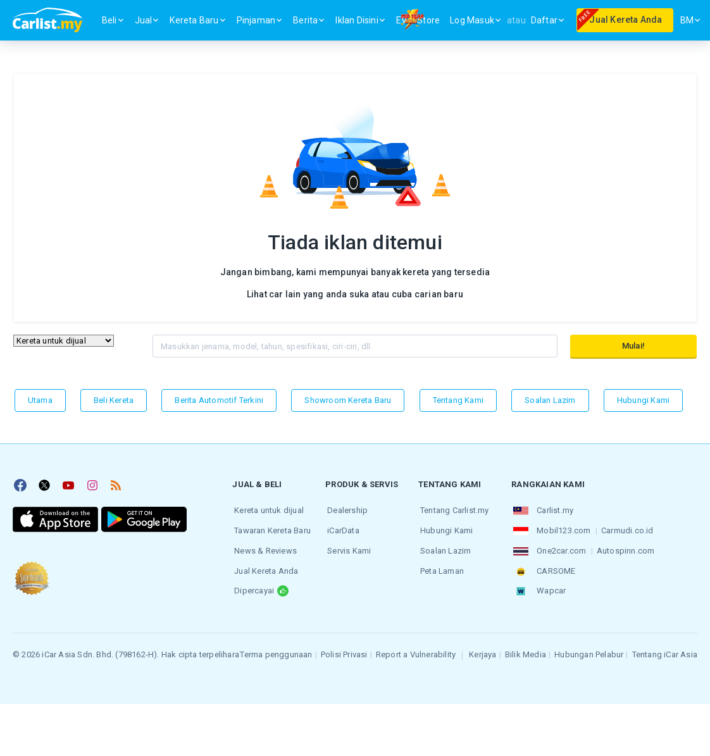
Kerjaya (482, 649)
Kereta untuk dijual (267, 509)
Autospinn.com (624, 547)
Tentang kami (458, 400)
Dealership (345, 509)
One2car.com (559, 547)
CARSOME (554, 566)
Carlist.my (553, 509)
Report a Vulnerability (416, 649)
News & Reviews (263, 547)
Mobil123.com (562, 528)
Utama (40, 400)
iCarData (341, 528)
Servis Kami (347, 547)
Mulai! (633, 345)
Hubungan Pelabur (588, 649)
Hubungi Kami (643, 400)
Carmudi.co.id (625, 528)
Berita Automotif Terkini (219, 400)
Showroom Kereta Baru (347, 400)
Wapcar (549, 585)
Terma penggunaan (276, 649)
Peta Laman (440, 566)
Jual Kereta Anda (264, 566)
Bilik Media (525, 649)
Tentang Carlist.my (452, 509)
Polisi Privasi (344, 649)
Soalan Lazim (550, 400)
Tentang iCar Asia (664, 649)
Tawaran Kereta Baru (270, 528)
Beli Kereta (114, 400)
